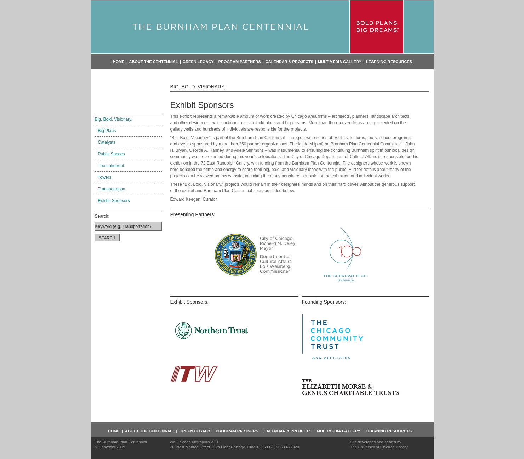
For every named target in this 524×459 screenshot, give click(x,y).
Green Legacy (198, 62)
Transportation (111, 189)
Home (119, 62)
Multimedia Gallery (339, 62)
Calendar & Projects (289, 62)
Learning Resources (389, 62)
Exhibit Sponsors (114, 200)
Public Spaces (111, 153)
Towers (105, 177)
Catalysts (106, 142)
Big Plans (107, 130)
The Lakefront (111, 165)
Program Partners (239, 62)
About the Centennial (153, 62)
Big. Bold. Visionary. (113, 119)
